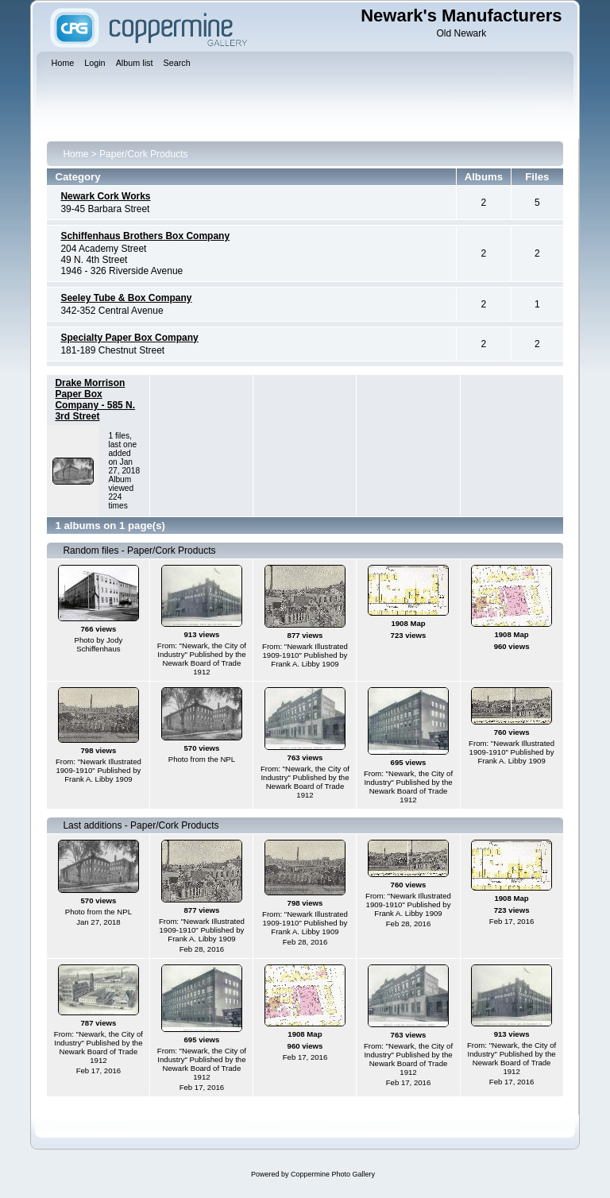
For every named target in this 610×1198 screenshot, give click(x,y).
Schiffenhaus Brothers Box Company (145, 236)
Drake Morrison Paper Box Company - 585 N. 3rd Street (95, 399)
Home (75, 154)
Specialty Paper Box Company (129, 337)
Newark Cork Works (105, 196)
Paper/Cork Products (143, 154)
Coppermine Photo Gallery (333, 1174)
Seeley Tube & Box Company (125, 297)
